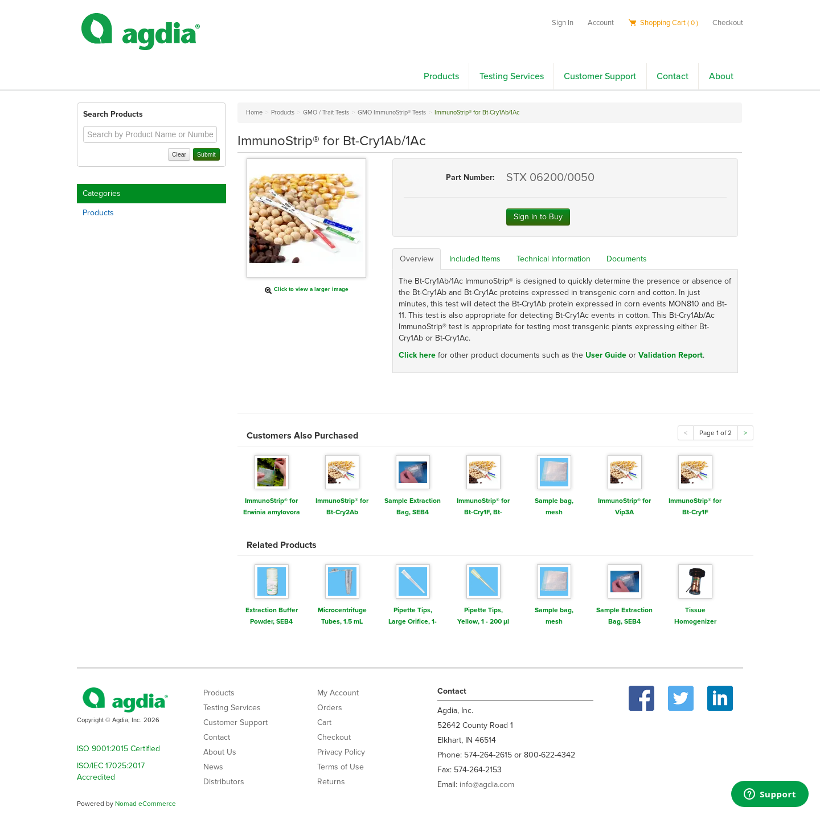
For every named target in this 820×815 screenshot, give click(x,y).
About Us (219, 752)
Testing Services (511, 76)
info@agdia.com (487, 784)
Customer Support (600, 76)
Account (601, 22)
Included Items (475, 259)
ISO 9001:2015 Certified (118, 748)
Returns (331, 782)
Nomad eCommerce (145, 804)
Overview (416, 259)
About (721, 76)
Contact (672, 76)
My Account (338, 693)
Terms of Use (340, 767)
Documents (626, 259)
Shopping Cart (663, 22)
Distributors (223, 782)
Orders (329, 707)
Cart (324, 722)
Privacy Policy (341, 752)
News (213, 767)
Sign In (562, 22)
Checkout (727, 22)
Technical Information (553, 259)
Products (441, 76)
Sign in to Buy (538, 217)
